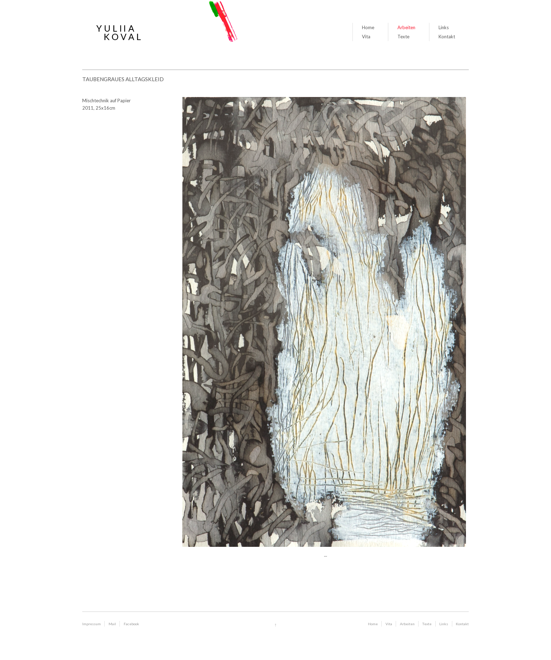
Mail (112, 624)
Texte (403, 36)
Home (368, 27)
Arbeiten (406, 27)
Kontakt (447, 36)
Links (444, 27)
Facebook (131, 624)
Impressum (91, 624)
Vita (366, 36)
